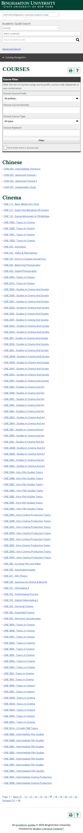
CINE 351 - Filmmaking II (16, 588)
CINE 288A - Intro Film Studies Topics (23, 472)
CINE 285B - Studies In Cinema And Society (26, 295)
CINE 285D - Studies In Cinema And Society (26, 307)
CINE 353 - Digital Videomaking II (21, 600)
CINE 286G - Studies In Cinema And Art (24, 417)
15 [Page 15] (40, 796)
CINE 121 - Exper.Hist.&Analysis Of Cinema (26, 210)
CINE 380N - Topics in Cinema (19, 697)
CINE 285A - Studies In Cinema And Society (26, 289)
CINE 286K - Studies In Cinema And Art (24, 435)
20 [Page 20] (66, 796)
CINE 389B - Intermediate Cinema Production (28, 783)
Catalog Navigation (15, 57)
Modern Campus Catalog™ (48, 828)
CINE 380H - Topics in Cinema (19, 667)
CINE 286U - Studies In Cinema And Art (24, 466)
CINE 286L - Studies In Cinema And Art (24, 441)
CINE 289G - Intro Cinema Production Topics (27, 551)
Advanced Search (11, 49)
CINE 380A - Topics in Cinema (19, 624)
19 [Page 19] (60, 796)
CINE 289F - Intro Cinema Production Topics (27, 545)
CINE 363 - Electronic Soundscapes (22, 618)
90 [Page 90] (19, 800)
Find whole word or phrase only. (23, 147)
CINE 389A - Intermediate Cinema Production (28, 777)
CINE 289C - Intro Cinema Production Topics (27, 527)
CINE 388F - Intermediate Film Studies (24, 764)
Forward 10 (8, 800)
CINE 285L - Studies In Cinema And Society (26, 350)
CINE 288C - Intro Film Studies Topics (23, 484)
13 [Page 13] (30, 796)
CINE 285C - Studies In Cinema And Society (26, 301)
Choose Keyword (12, 127)
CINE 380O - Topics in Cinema (19, 703)
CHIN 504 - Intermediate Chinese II (22, 168)
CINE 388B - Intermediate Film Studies (24, 740)
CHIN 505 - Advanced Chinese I (20, 175)
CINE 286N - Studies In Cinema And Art (24, 453)
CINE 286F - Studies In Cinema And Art (24, 411)
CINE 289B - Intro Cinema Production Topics (27, 521)
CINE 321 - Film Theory (16, 575)
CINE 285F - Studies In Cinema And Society (26, 319)
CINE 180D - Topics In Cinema (19, 240)
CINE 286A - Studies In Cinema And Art (24, 387)
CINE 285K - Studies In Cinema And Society (26, 344)
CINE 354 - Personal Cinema (18, 606)
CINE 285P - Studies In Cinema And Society (26, 368)
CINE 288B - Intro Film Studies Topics (23, 478)
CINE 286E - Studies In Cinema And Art (24, 405)
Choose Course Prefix (14, 93)
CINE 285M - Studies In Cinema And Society (26, 356)
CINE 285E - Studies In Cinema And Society (26, 313)
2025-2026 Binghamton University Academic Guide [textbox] (26, 15)
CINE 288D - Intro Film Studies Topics (23, 490)
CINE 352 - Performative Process (21, 594)
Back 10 (17, 796)
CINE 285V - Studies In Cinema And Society (26, 380)
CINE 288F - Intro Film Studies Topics (23, 502)
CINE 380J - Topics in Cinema (19, 679)
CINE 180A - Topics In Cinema (19, 222)
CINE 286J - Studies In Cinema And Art (24, 429)
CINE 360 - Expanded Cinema (19, 612)
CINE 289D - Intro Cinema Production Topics (27, 533)
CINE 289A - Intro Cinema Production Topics (27, 514)
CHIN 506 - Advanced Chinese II (20, 181)
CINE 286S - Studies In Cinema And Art (24, 460)
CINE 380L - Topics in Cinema (19, 691)
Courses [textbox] (7, 28)
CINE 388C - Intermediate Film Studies (24, 746)
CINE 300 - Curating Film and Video (22, 563)
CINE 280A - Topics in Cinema (19, 277)
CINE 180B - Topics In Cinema (19, 228)
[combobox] (31, 14)
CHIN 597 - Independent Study (20, 187)
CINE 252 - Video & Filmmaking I (20, 252)
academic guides (25, 825)
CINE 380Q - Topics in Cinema (19, 710)
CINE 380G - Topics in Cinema (19, 661)
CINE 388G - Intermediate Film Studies (24, 770)
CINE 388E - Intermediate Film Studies (24, 758)
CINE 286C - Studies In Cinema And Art (24, 399)
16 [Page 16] (45, 796)
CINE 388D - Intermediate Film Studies (24, 752)
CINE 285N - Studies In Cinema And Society (26, 362)
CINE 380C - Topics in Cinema (19, 636)
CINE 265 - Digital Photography (20, 271)
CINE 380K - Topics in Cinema (19, 685)
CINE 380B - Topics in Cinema (19, 630)
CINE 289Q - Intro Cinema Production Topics (27, 557)
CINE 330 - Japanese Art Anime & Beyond (25, 582)
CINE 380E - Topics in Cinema (19, 649)
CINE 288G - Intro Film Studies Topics (23, 508)
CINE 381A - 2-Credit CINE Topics (21, 728)
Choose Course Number (16, 104)
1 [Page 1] (9, 796)
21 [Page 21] (71, 796)
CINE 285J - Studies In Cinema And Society (26, 338)
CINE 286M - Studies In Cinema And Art (24, 447)
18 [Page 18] (55, 796)
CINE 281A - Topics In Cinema (19, 283)
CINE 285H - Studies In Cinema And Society (26, 332)
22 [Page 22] (76, 796)
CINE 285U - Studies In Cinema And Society (26, 374)
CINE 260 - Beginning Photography (22, 265)
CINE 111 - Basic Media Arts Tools (21, 204)
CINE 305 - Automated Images (19, 569)
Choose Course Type (14, 116)
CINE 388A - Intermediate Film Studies (24, 734)
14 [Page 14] (35, 796)
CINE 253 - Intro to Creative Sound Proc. (25, 258)
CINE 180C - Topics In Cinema (19, 234)
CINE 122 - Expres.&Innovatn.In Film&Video (27, 216)
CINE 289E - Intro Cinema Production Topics (27, 539)
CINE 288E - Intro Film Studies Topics (23, 496)
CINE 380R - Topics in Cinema (19, 716)
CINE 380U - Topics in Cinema (19, 722)
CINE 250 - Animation (15, 246)
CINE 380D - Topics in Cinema (19, 643)
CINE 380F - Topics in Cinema (19, 655)
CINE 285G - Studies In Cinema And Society (26, 326)
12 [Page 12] (25, 796)
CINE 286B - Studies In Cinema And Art (24, 393)
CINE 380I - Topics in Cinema (19, 673)
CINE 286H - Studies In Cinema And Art (24, 423)
